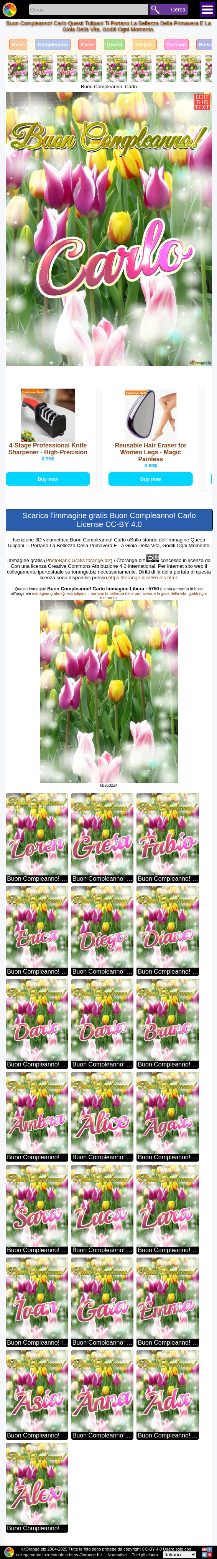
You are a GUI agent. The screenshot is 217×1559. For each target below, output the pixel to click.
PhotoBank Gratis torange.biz (78, 560)
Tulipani (144, 44)
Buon (18, 44)
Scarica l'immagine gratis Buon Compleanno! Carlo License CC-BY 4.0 (109, 519)
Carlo (87, 44)
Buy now (48, 479)
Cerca (178, 9)
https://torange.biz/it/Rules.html (142, 577)
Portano (176, 44)
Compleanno (53, 44)
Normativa (117, 1555)
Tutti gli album (145, 1555)
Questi (114, 44)
